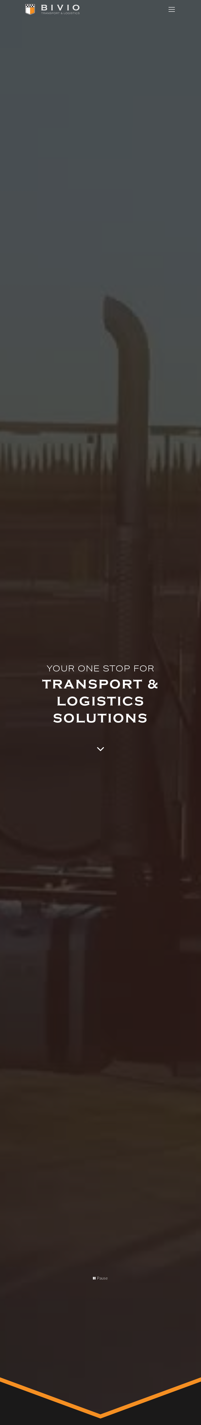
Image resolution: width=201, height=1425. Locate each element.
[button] (170, 9)
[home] (52, 9)
